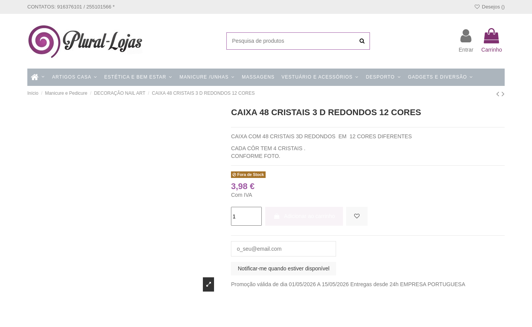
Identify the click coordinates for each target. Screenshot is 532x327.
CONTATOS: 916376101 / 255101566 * (71, 7)
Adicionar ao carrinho (304, 216)
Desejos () (489, 7)
